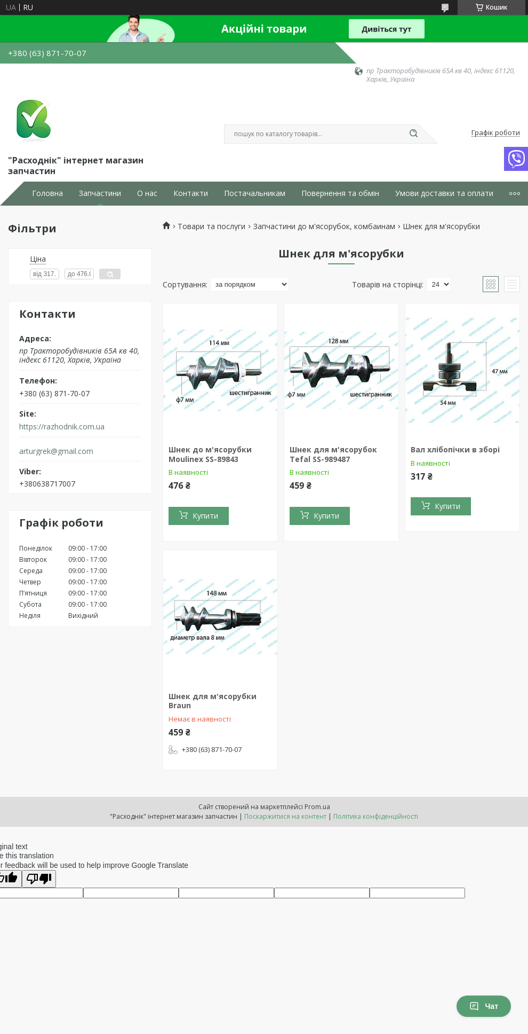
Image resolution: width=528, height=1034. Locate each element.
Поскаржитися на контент (285, 816)
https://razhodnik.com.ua (62, 427)
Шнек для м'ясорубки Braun (213, 701)
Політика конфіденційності (375, 816)
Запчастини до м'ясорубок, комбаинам (324, 226)
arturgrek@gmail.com (56, 451)
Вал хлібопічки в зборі (455, 449)
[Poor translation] (39, 879)
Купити (205, 516)
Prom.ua (317, 806)
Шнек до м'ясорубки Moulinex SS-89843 (210, 454)
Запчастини (100, 193)
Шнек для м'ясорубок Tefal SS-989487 (333, 454)
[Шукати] (413, 134)
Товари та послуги (211, 226)
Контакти (190, 193)
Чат (483, 1006)
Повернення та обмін (340, 193)
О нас (147, 193)
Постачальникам (254, 193)
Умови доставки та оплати (444, 193)
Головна (47, 193)
